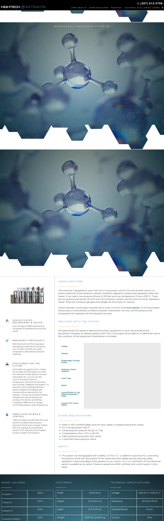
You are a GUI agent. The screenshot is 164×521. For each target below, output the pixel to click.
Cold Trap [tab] (66, 378)
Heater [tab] (64, 353)
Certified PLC (112, 455)
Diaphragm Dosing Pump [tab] (70, 361)
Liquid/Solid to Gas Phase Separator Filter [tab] (70, 394)
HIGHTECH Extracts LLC (23, 6)
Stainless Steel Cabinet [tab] (68, 370)
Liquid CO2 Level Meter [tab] (69, 404)
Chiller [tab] (64, 346)
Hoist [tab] (63, 385)
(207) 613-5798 (151, 3)
